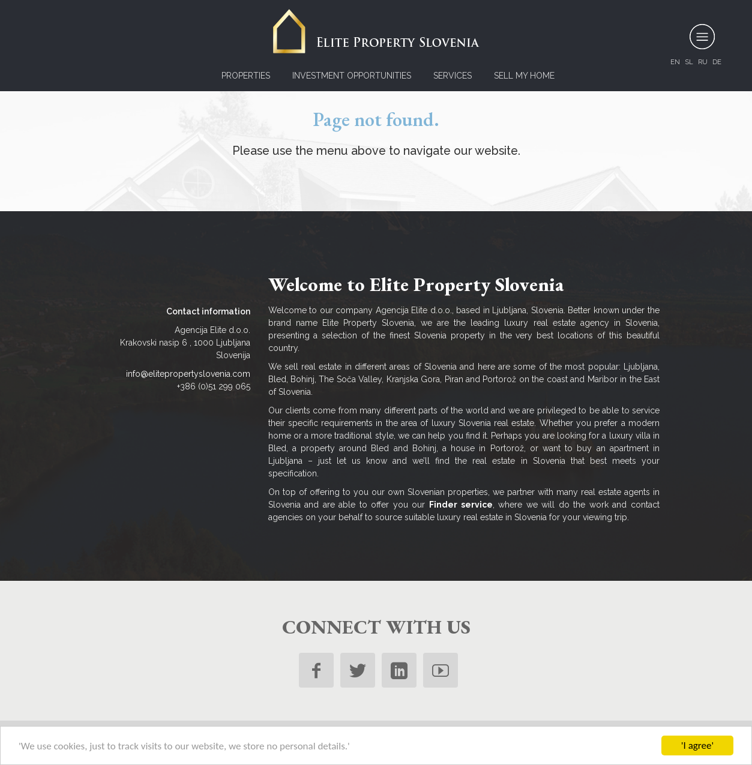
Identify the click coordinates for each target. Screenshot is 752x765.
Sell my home (524, 75)
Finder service (461, 504)
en (675, 62)
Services (452, 75)
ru (703, 62)
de (716, 62)
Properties (245, 75)
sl (689, 62)
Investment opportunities (351, 75)
